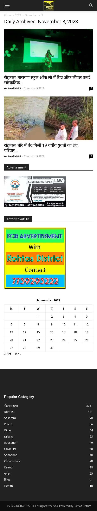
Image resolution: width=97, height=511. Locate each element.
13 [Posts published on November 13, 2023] (11, 332)
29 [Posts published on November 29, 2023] (38, 348)
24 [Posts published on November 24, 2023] (63, 340)
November (31, 15)
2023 (18, 15)
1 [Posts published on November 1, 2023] (38, 316)
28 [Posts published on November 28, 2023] (24, 348)
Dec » (17, 354)
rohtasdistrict (12, 88)
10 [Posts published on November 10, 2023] (63, 324)
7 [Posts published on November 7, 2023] (24, 324)
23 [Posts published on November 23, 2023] (51, 340)
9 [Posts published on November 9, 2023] (52, 324)
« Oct (7, 354)
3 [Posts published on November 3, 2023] (64, 316)
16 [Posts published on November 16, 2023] (51, 332)
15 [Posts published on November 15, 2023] (38, 332)
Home (7, 15)
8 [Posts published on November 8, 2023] (38, 324)
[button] (7, 5)
